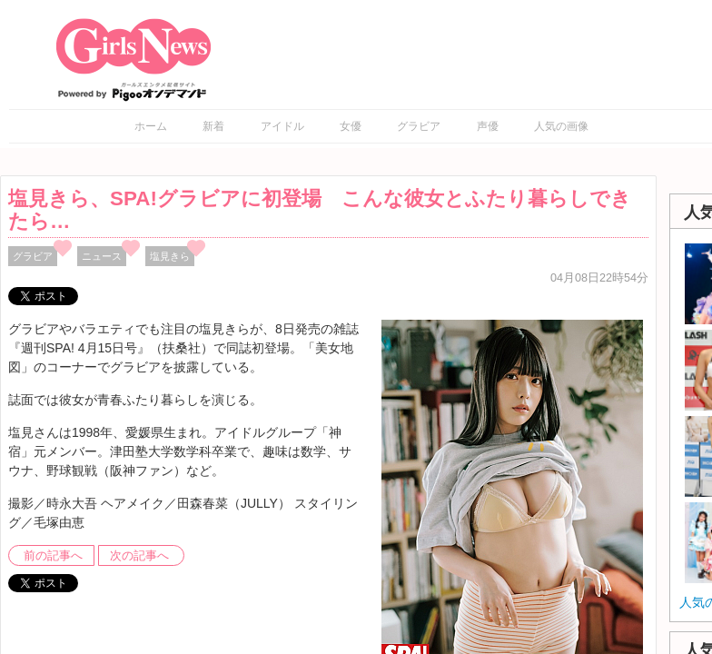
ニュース (102, 256)
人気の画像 (561, 126)
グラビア (418, 126)
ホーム (150, 126)
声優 (488, 126)
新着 (213, 126)
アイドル (282, 126)
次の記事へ (139, 556)
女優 (350, 126)
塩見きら (170, 256)
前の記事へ (53, 556)
